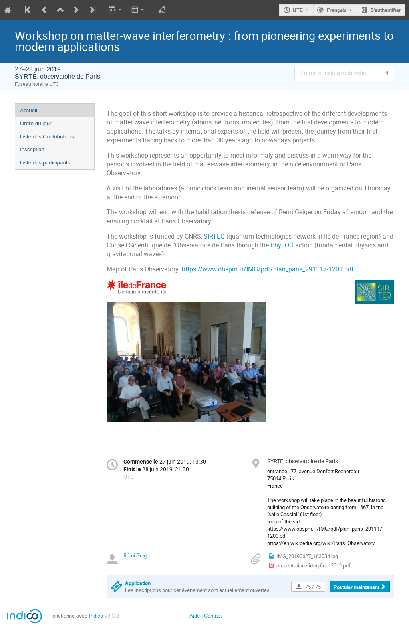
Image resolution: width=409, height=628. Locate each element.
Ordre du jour (36, 123)
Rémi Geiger (137, 555)
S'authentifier (386, 10)
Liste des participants (45, 163)
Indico (96, 615)
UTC (298, 10)
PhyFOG (282, 245)
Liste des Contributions (47, 137)
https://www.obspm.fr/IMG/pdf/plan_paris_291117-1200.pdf (268, 269)
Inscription (32, 149)
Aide (194, 615)
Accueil (28, 110)
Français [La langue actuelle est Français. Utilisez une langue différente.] (337, 10)
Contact (213, 615)
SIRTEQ (215, 236)
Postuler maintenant (356, 586)
